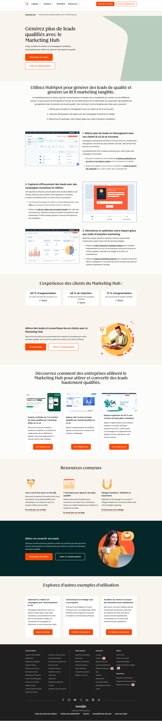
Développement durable (103, 685)
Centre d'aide (120, 655)
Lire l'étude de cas (43, 447)
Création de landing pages (33, 678)
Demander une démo (105, 4)
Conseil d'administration (103, 665)
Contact (98, 689)
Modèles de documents (82, 661)
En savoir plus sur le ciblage (113, 510)
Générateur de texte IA (32, 668)
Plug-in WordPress (80, 668)
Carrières (100, 658)
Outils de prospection (54, 658)
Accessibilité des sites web (102, 714)
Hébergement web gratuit (33, 675)
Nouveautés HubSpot (102, 682)
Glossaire (98, 675)
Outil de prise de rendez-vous (57, 661)
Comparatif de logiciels (82, 672)
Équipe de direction (101, 661)
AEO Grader (78, 658)
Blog (97, 672)
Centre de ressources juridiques (46, 714)
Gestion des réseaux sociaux (56, 655)
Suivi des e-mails (53, 665)
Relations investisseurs (104, 668)
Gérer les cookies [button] (121, 714)
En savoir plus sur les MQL (35, 510)
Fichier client (52, 675)
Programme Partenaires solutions (126, 681)
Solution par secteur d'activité (57, 689)
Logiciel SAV (52, 678)
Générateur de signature (82, 655)
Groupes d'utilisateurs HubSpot (125, 666)
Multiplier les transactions (119, 632)
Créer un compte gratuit (126, 4)
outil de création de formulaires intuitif (52, 210)
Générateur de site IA (31, 672)
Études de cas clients (122, 658)
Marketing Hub (30, 15)
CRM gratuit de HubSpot (32, 661)
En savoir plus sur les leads (74, 513)
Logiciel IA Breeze (30, 665)
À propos (98, 655)
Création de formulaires (32, 682)
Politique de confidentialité (70, 714)
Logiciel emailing (30, 685)
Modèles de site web (81, 675)
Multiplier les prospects (81, 632)
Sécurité (86, 714)
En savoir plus (38, 346)
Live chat (51, 685)
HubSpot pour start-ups (125, 684)
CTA (30, 205)
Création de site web (31, 692)
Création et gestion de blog (33, 689)
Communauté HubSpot (123, 661)
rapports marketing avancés (105, 259)
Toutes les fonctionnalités (32, 655)
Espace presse (100, 678)
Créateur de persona (81, 665)
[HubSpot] (26, 3)
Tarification (61, 4)
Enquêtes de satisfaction (55, 682)
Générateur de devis (54, 672)
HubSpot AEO (29, 658)
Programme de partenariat (124, 678)
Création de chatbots (54, 668)
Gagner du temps (43, 632)
